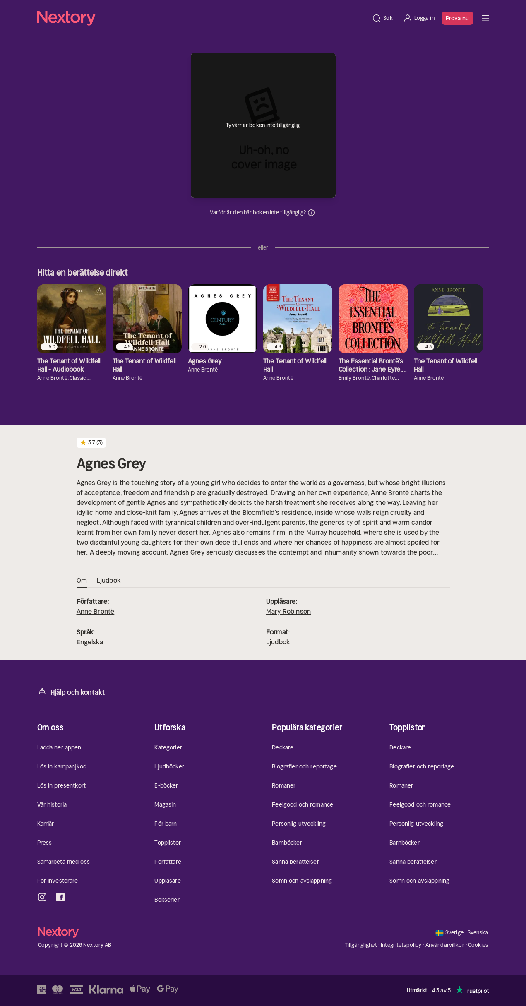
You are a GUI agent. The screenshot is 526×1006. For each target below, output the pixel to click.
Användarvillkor (444, 944)
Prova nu (457, 18)
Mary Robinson (288, 611)
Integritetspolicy (401, 944)
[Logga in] (419, 18)
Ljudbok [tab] (108, 580)
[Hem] (202, 18)
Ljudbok (278, 642)
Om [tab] (82, 580)
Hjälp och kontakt (71, 692)
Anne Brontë (96, 611)
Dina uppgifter (311, 213)
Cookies (478, 945)
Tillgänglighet (361, 944)
